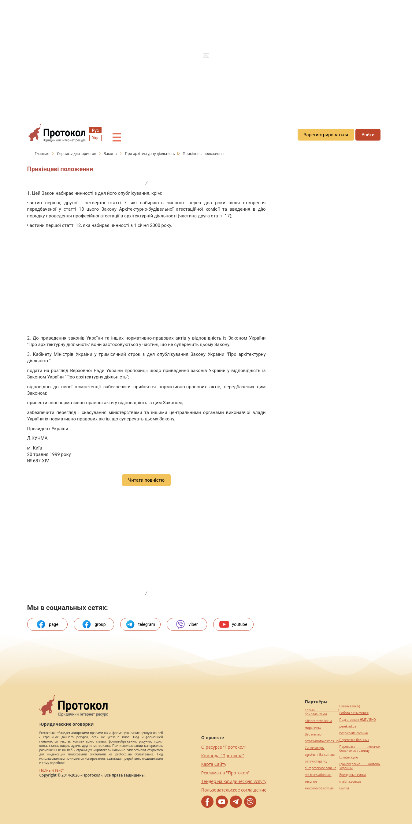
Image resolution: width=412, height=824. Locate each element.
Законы (111, 153)
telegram (140, 624)
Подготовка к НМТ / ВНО (358, 720)
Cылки (344, 788)
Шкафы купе (349, 757)
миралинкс (313, 728)
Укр (95, 138)
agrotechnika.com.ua (320, 755)
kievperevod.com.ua (319, 788)
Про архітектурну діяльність (150, 153)
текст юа (311, 782)
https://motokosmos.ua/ (322, 741)
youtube (233, 624)
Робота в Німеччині (354, 713)
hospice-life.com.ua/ (354, 733)
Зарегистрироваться (326, 134)
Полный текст (51, 770)
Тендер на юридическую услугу (233, 781)
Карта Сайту (213, 764)
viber (187, 624)
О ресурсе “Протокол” (223, 747)
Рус (95, 130)
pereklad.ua (348, 726)
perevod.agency (316, 761)
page (47, 624)
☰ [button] (116, 137)
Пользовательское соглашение (233, 790)
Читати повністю (146, 480)
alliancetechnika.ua (318, 721)
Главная (42, 153)
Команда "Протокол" (222, 755)
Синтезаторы (315, 748)
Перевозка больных (354, 740)
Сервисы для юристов (77, 153)
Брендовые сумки (353, 775)
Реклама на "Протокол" (225, 773)
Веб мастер (313, 734)
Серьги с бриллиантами (322, 712)
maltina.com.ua (351, 782)
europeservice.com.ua (320, 768)
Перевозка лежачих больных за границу (360, 749)
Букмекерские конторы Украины (360, 766)
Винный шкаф (350, 706)
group (94, 624)
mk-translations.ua (318, 775)
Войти (368, 134)
